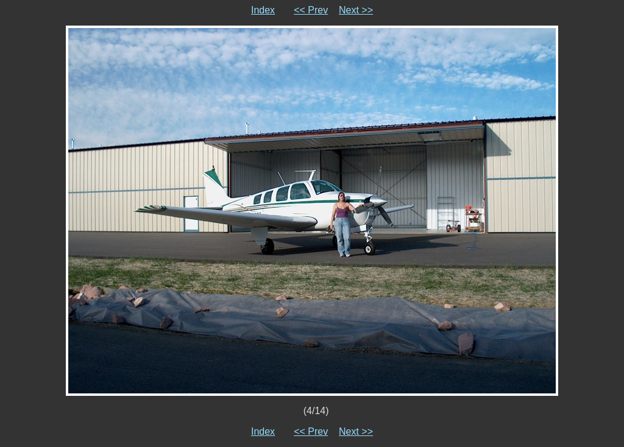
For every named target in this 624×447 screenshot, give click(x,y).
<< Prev (311, 10)
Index (263, 10)
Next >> (356, 10)
